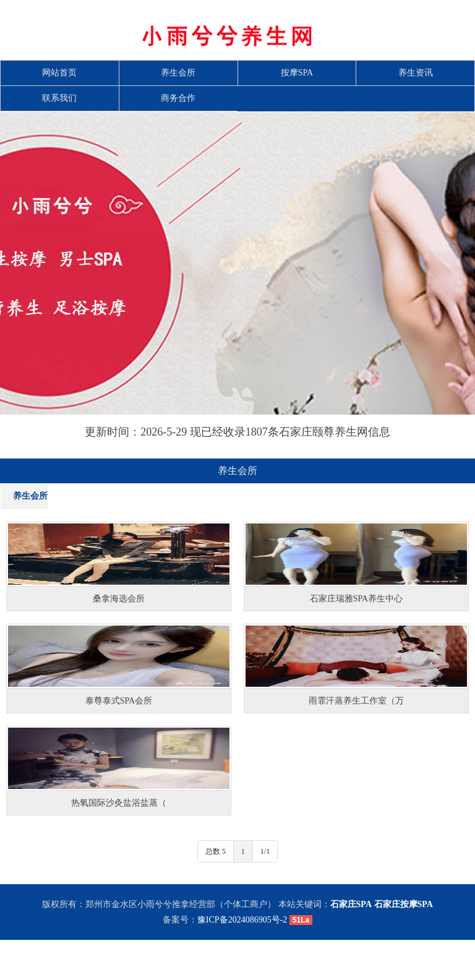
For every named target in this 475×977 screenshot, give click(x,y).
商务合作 (178, 98)
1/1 (265, 851)
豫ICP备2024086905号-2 (242, 919)
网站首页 (59, 72)
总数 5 (215, 851)
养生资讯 (415, 72)
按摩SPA (297, 72)
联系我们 (59, 98)
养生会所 (178, 72)
